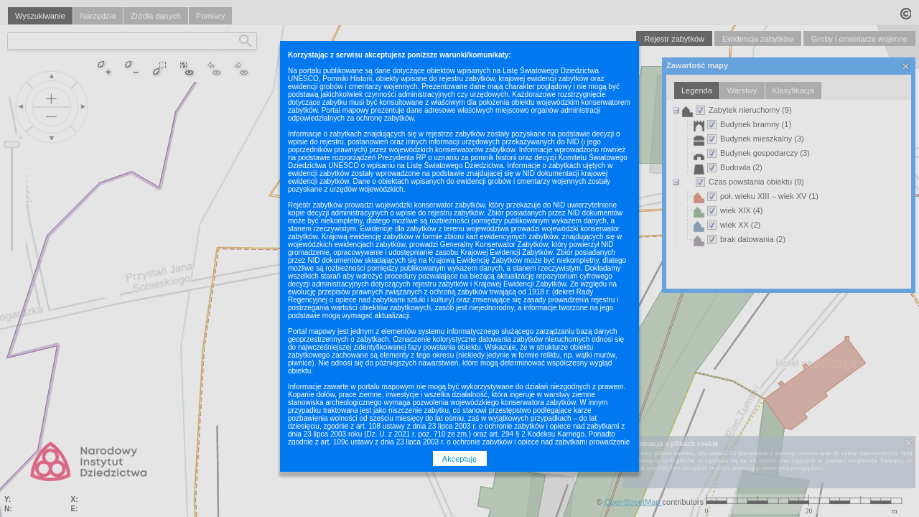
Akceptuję (459, 459)
